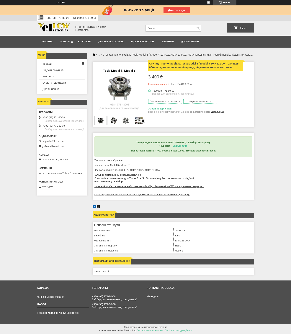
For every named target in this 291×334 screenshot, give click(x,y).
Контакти (84, 41)
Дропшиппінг (190, 41)
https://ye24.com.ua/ (53, 141)
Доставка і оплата (111, 41)
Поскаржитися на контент (150, 330)
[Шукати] (198, 28)
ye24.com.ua (180, 145)
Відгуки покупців (143, 41)
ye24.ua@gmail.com (53, 146)
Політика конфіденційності (178, 330)
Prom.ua (163, 327)
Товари (65, 41)
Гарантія (168, 41)
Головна (47, 41)
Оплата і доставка (54, 82)
